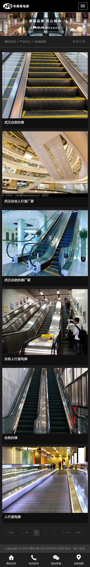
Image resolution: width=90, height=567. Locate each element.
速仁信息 (79, 548)
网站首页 (10, 41)
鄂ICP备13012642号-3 (44, 548)
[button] (6, 27)
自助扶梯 (40, 41)
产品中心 (25, 41)
